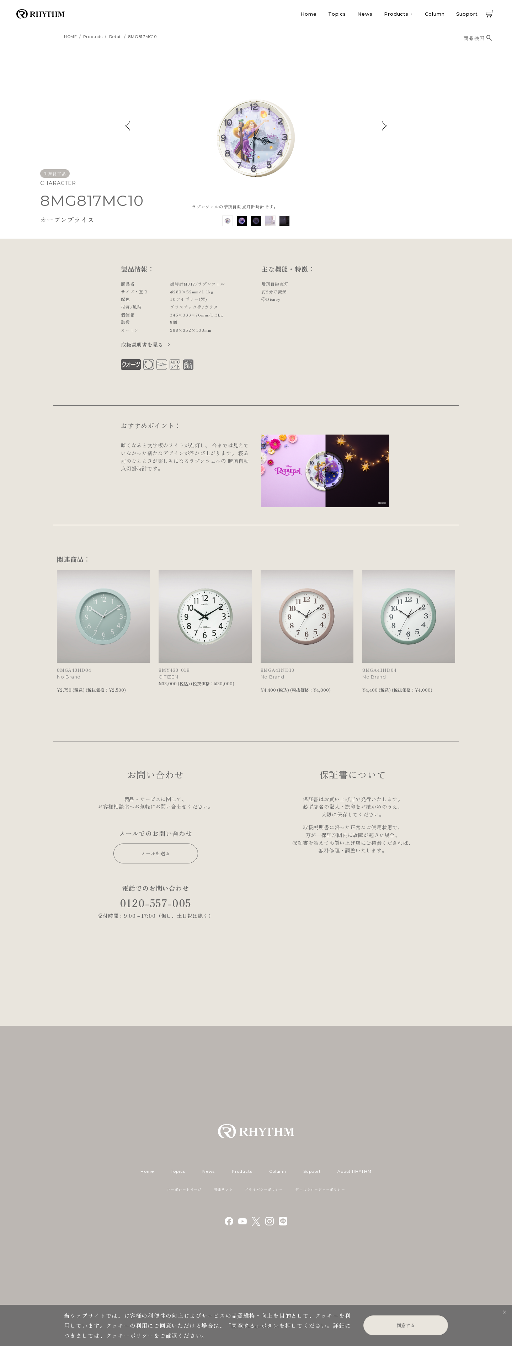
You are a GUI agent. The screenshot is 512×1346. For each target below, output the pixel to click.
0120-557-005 (156, 902)
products (93, 36)
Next (384, 126)
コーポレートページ (184, 1189)
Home (308, 14)
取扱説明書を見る (143, 344)
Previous (127, 126)
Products (396, 14)
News (365, 14)
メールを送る (155, 853)
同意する (405, 1325)
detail (115, 36)
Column (434, 14)
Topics (337, 14)
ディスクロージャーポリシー (320, 1189)
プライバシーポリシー (264, 1189)
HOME (70, 36)
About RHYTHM (354, 1171)
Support (467, 14)
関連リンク (223, 1189)
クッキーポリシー (130, 1335)
